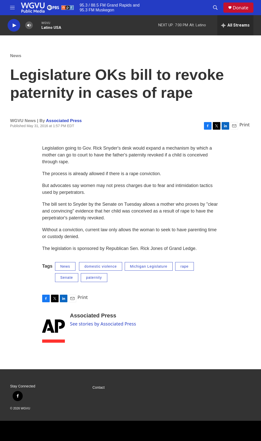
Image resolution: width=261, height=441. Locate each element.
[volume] (29, 25)
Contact (98, 387)
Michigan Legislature (148, 266)
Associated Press (64, 120)
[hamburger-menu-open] (12, 8)
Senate (66, 277)
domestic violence (100, 266)
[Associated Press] (53, 327)
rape (184, 266)
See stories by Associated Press (103, 324)
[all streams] (235, 25)
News (15, 55)
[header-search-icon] (215, 7)
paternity (94, 277)
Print (244, 125)
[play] (14, 25)
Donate (240, 7)
